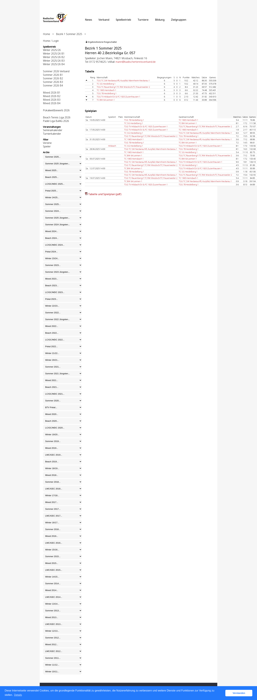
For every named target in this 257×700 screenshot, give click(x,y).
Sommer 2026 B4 (53, 85)
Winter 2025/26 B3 (54, 60)
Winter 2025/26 (52, 50)
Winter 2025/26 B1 (54, 53)
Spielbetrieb (123, 19)
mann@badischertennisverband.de (136, 62)
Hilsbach (112, 145)
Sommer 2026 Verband (56, 71)
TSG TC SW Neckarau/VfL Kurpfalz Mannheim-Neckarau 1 (123, 80)
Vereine (47, 143)
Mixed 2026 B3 (51, 99)
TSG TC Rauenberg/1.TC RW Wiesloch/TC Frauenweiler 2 (123, 86)
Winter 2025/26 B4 (54, 64)
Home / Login (51, 41)
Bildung (159, 19)
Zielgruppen (178, 19)
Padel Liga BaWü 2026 (56, 121)
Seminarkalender (52, 130)
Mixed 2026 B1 (51, 92)
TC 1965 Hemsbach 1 (106, 90)
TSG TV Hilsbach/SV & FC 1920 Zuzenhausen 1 (118, 96)
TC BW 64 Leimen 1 (106, 99)
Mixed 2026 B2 (51, 96)
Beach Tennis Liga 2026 (56, 117)
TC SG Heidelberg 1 (106, 83)
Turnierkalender (52, 133)
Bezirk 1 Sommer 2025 (69, 34)
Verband (103, 19)
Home (46, 34)
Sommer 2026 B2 (53, 78)
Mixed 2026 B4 (51, 103)
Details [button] (18, 695)
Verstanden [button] (239, 693)
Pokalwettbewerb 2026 (56, 110)
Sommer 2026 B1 (53, 75)
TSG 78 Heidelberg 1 (107, 93)
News (88, 19)
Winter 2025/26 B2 (54, 57)
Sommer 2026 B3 (53, 82)
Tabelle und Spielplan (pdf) (104, 194)
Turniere (143, 19)
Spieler (47, 146)
